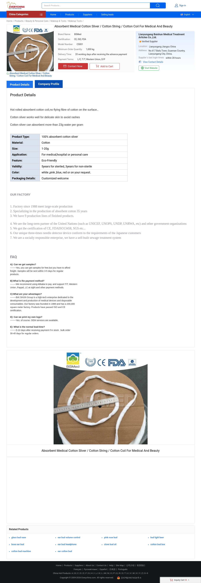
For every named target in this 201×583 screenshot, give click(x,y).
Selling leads (107, 14)
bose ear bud (17, 544)
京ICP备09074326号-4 (129, 577)
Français (77, 569)
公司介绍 (130, 565)
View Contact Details (153, 62)
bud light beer (157, 537)
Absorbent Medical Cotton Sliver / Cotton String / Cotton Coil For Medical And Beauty (31, 74)
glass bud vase (18, 537)
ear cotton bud (65, 551)
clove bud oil (110, 544)
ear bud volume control (69, 537)
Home (53, 14)
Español (103, 569)
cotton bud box (157, 544)
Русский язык (90, 569)
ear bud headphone (67, 544)
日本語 (112, 569)
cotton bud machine (21, 551)
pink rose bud (110, 537)
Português (122, 569)
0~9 (146, 573)
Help (111, 565)
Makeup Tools (75, 21)
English (185, 14)
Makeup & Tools (58, 21)
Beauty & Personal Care (37, 21)
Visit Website (148, 68)
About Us (90, 565)
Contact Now (72, 66)
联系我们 (141, 565)
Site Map (120, 565)
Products (69, 14)
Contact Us (102, 565)
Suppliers (87, 14)
